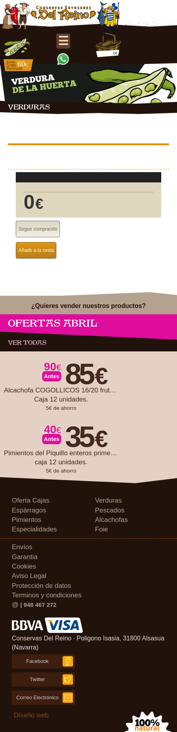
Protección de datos (41, 585)
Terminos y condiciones (47, 595)
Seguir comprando (38, 229)
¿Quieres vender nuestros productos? (88, 305)
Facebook (37, 661)
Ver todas (27, 342)
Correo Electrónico (37, 697)
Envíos (22, 547)
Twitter (37, 679)
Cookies (24, 566)
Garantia (24, 557)
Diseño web (31, 715)
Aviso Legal (29, 576)
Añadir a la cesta (36, 250)
